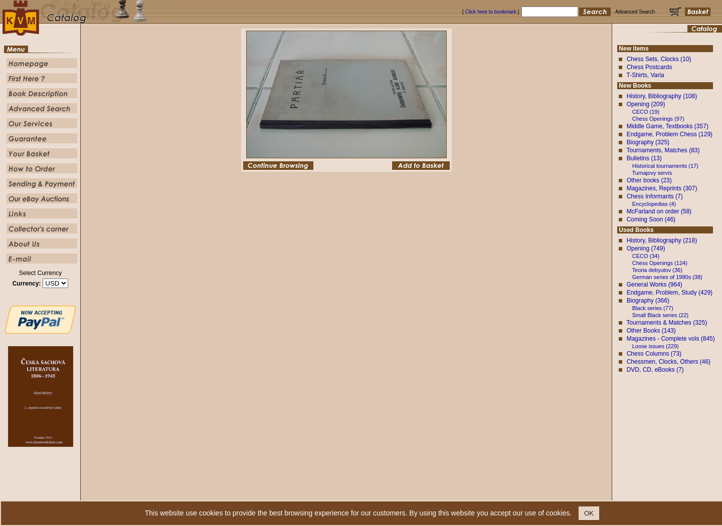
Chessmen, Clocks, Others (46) (668, 361)
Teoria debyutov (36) (657, 270)
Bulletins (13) (644, 158)
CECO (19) (645, 112)
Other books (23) (649, 180)
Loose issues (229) (655, 346)
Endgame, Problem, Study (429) (669, 292)
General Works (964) (654, 284)
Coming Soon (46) (651, 219)
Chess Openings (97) (658, 119)
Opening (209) (646, 104)
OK (589, 513)
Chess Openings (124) (659, 263)
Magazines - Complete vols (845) (671, 338)
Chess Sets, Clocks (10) (659, 59)
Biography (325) (648, 142)
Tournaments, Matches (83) (662, 150)
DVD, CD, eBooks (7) (655, 369)
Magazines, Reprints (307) (662, 188)
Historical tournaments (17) (665, 166)
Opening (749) (646, 248)
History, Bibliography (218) (662, 240)
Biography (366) (648, 300)
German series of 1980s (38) (667, 277)
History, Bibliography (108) (662, 96)
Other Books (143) (651, 330)
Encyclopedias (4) (654, 204)
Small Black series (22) (660, 315)
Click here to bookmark (490, 12)
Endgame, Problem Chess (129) (669, 134)
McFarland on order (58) (659, 211)
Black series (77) (652, 308)
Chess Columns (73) (654, 353)
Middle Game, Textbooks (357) (667, 126)
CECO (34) (645, 256)
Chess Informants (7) (655, 196)
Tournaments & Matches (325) (666, 322)
